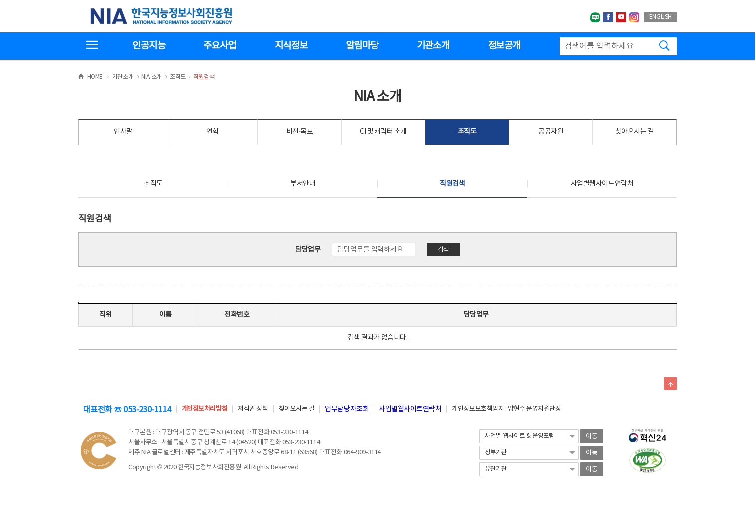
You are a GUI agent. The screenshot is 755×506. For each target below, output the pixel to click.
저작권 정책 (253, 409)
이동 (592, 436)
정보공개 (504, 45)
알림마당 (362, 45)
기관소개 (433, 45)
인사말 (123, 132)
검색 (443, 249)
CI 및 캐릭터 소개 (383, 132)
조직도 (467, 132)
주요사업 (219, 45)
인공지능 (148, 45)
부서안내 (302, 183)
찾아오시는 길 (634, 132)
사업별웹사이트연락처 (602, 183)
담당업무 (307, 249)
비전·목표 (299, 132)
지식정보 (291, 45)
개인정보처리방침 (204, 409)
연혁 (212, 132)
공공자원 (550, 132)
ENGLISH (660, 17)
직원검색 (452, 183)
